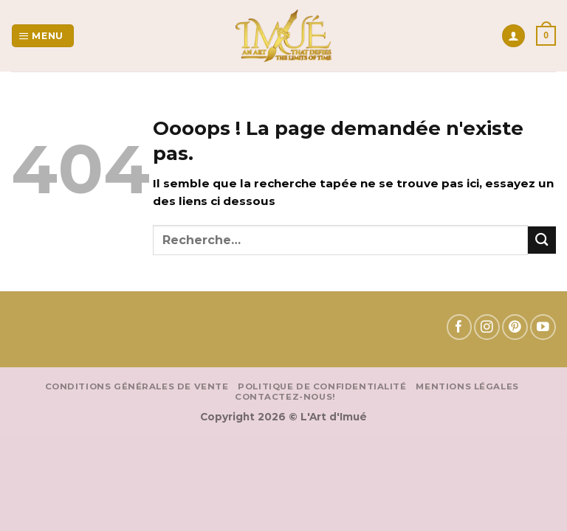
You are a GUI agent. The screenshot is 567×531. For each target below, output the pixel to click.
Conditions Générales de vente (137, 386)
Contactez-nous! (285, 397)
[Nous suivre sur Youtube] (543, 327)
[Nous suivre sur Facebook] (459, 327)
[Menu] (43, 35)
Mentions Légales (467, 386)
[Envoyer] (542, 240)
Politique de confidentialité (322, 386)
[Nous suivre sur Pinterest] (515, 327)
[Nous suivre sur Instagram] (487, 327)
